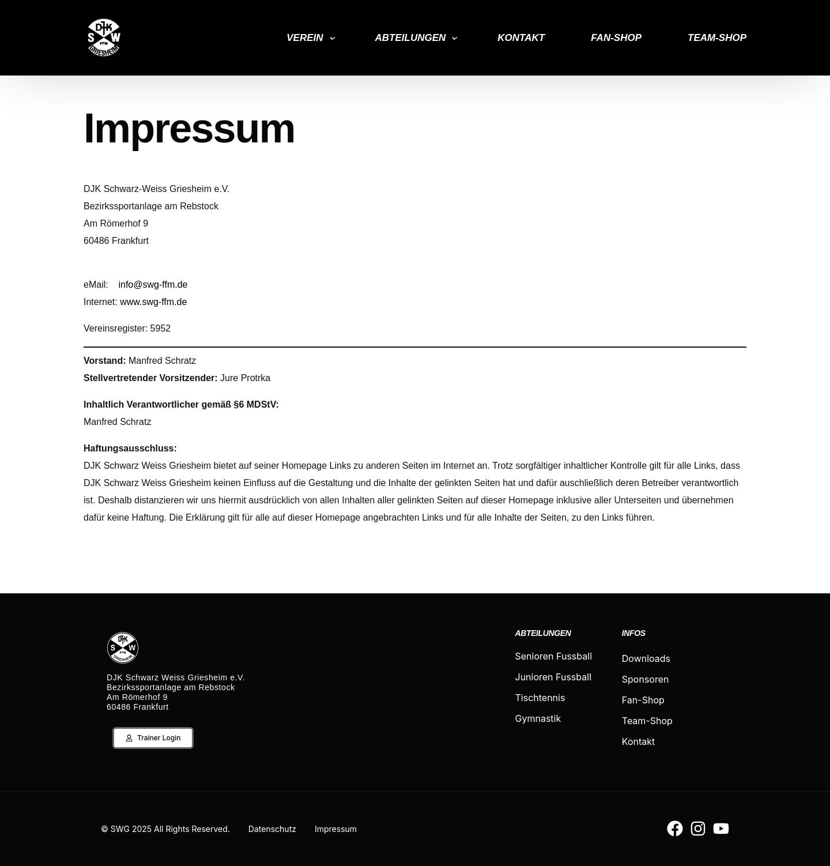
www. (131, 302)
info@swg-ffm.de (152, 284)
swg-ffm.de (164, 302)
